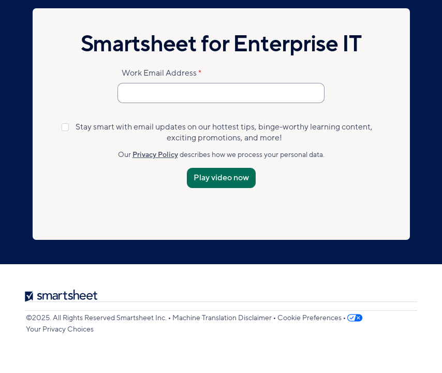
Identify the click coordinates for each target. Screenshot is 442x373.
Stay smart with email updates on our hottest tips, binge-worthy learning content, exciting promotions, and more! (224, 133)
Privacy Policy (155, 155)
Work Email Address (159, 73)
